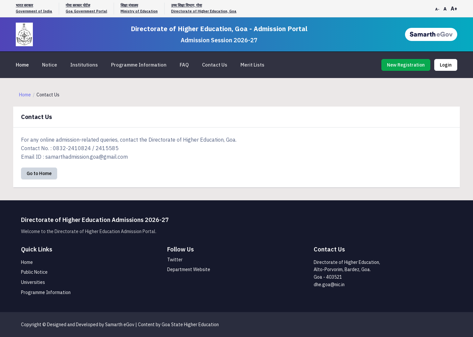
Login (446, 65)
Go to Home (39, 173)
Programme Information (139, 65)
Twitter (175, 260)
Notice (49, 65)
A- (437, 9)
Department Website (188, 269)
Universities (33, 282)
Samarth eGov (119, 324)
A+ (454, 8)
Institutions (84, 65)
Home (22, 65)
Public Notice (34, 272)
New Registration (406, 65)
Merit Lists (252, 65)
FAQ (184, 65)
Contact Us (214, 65)
